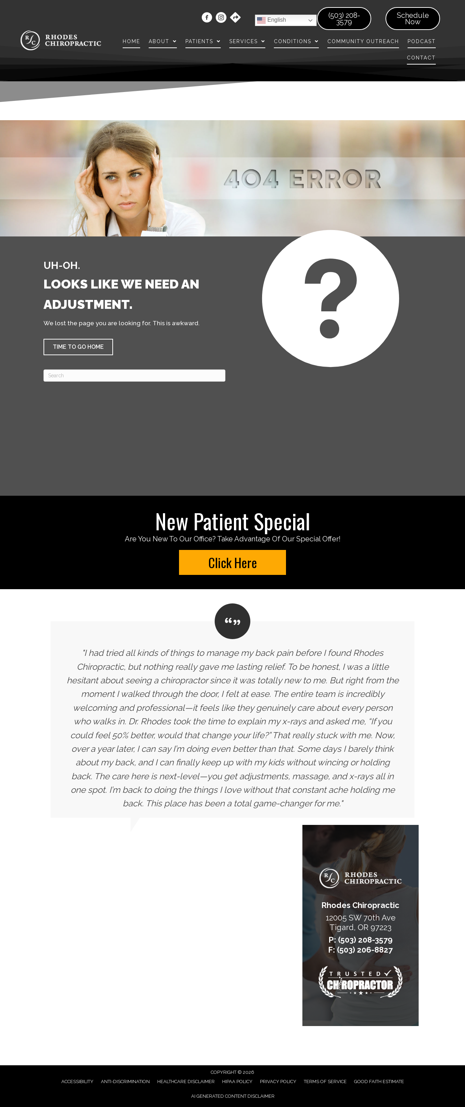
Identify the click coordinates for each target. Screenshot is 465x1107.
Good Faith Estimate (379, 1081)
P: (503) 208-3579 (360, 939)
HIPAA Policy (237, 1081)
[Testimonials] (232, 710)
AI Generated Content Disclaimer (233, 1096)
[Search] (134, 375)
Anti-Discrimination (125, 1081)
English (271, 20)
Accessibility (77, 1081)
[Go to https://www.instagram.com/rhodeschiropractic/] (221, 18)
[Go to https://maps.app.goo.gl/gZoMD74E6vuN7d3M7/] (235, 18)
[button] (78, 347)
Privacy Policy (278, 1081)
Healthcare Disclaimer (186, 1081)
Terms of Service (325, 1081)
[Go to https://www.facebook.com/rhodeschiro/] (206, 18)
